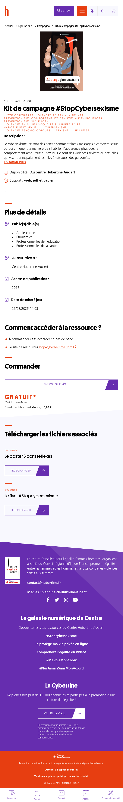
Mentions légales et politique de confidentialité (61, 776)
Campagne (43, 26)
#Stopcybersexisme (61, 636)
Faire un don (63, 10)
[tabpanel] (61, 61)
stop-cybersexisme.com (55, 347)
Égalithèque (25, 26)
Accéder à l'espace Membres (61, 770)
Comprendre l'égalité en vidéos (61, 652)
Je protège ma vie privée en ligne (61, 644)
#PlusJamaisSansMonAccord (61, 668)
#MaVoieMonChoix (61, 660)
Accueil (9, 26)
